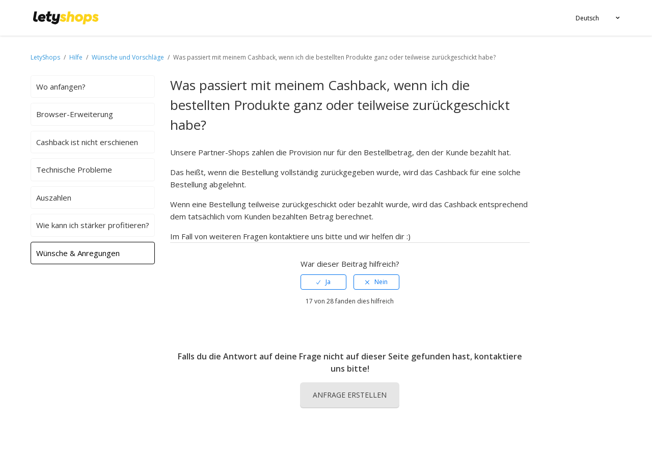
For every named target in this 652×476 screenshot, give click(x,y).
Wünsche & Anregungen (78, 253)
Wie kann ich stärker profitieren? (92, 225)
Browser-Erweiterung (74, 114)
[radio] (323, 282)
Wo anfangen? (61, 86)
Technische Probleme (74, 169)
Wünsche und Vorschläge (129, 57)
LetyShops (45, 57)
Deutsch (587, 18)
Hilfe (76, 57)
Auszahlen (53, 197)
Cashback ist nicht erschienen (87, 142)
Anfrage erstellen (350, 395)
